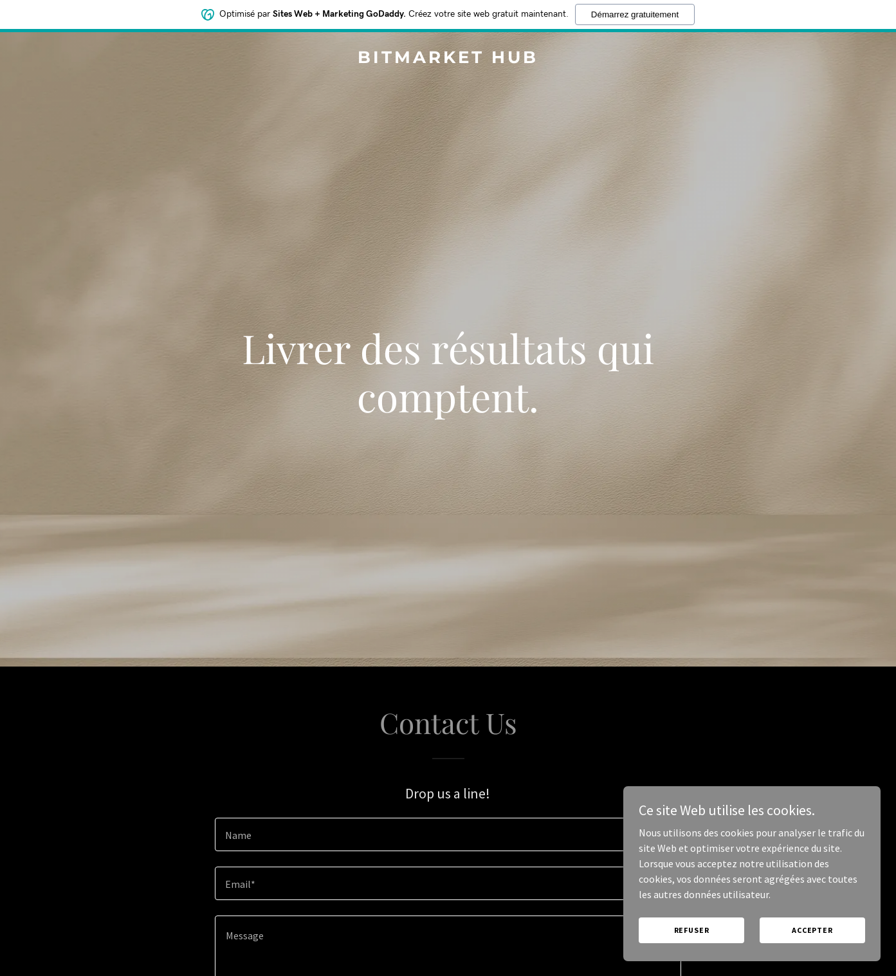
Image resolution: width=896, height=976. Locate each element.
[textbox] (448, 834)
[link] (448, 59)
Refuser (691, 930)
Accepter (812, 930)
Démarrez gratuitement (635, 14)
